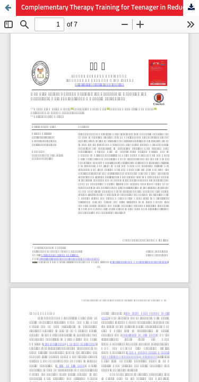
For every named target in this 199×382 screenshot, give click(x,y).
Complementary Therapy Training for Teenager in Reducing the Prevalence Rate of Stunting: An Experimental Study (110, 7)
